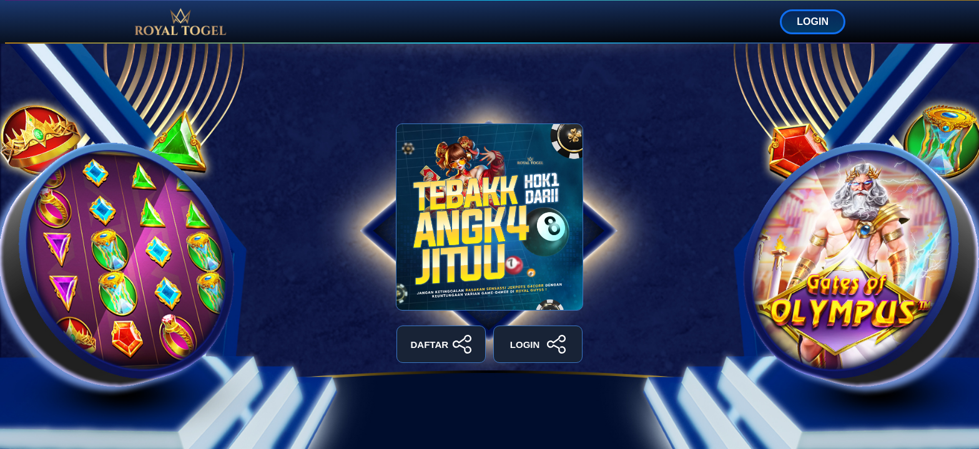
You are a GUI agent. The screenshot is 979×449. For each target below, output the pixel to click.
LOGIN (813, 21)
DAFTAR (441, 344)
